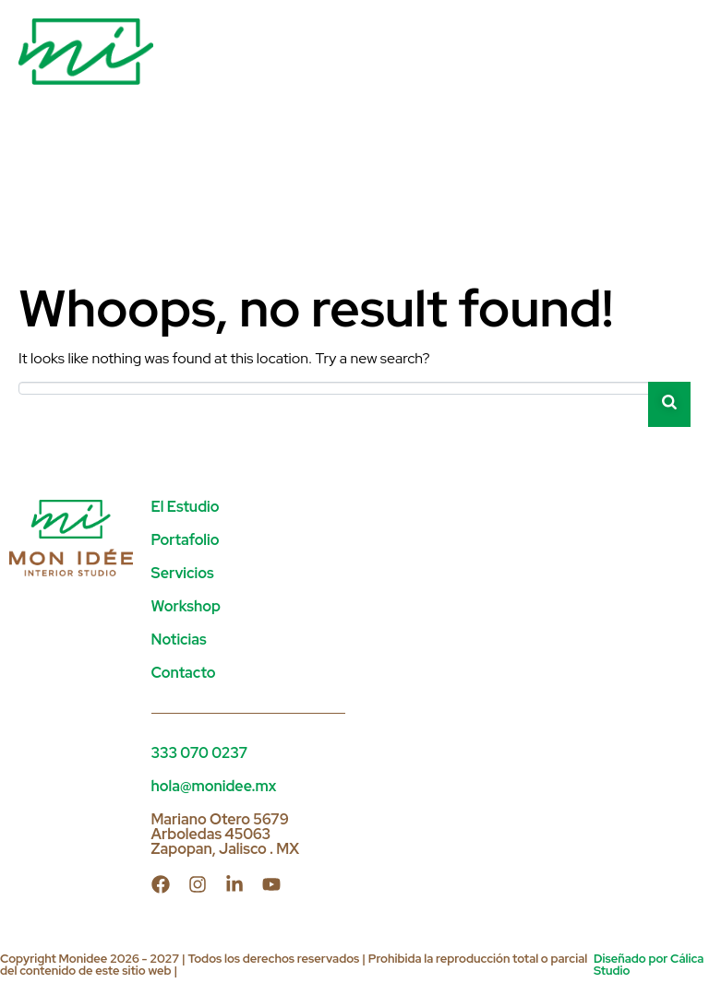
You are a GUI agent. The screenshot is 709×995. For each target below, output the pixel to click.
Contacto (183, 672)
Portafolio (185, 540)
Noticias (179, 639)
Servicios (182, 573)
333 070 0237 (199, 753)
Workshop (186, 606)
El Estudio (185, 506)
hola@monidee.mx (214, 786)
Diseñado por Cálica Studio (648, 964)
